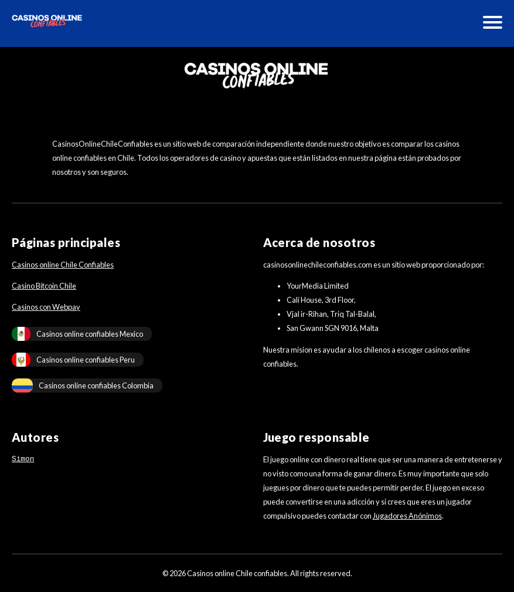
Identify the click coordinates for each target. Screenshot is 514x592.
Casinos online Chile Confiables (63, 264)
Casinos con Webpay (46, 307)
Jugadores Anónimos (407, 515)
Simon (23, 459)
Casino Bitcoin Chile (44, 285)
